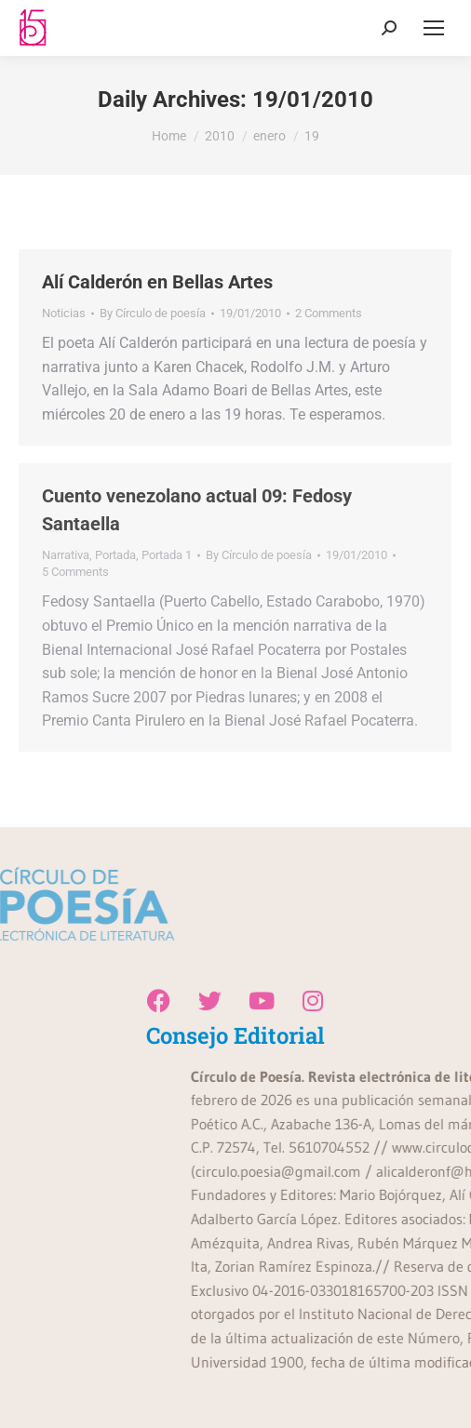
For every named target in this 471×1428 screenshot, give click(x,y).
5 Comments (75, 572)
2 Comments (328, 313)
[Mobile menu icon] (433, 28)
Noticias (64, 313)
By (153, 313)
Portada (115, 555)
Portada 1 (166, 555)
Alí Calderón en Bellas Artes (157, 282)
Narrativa (65, 555)
